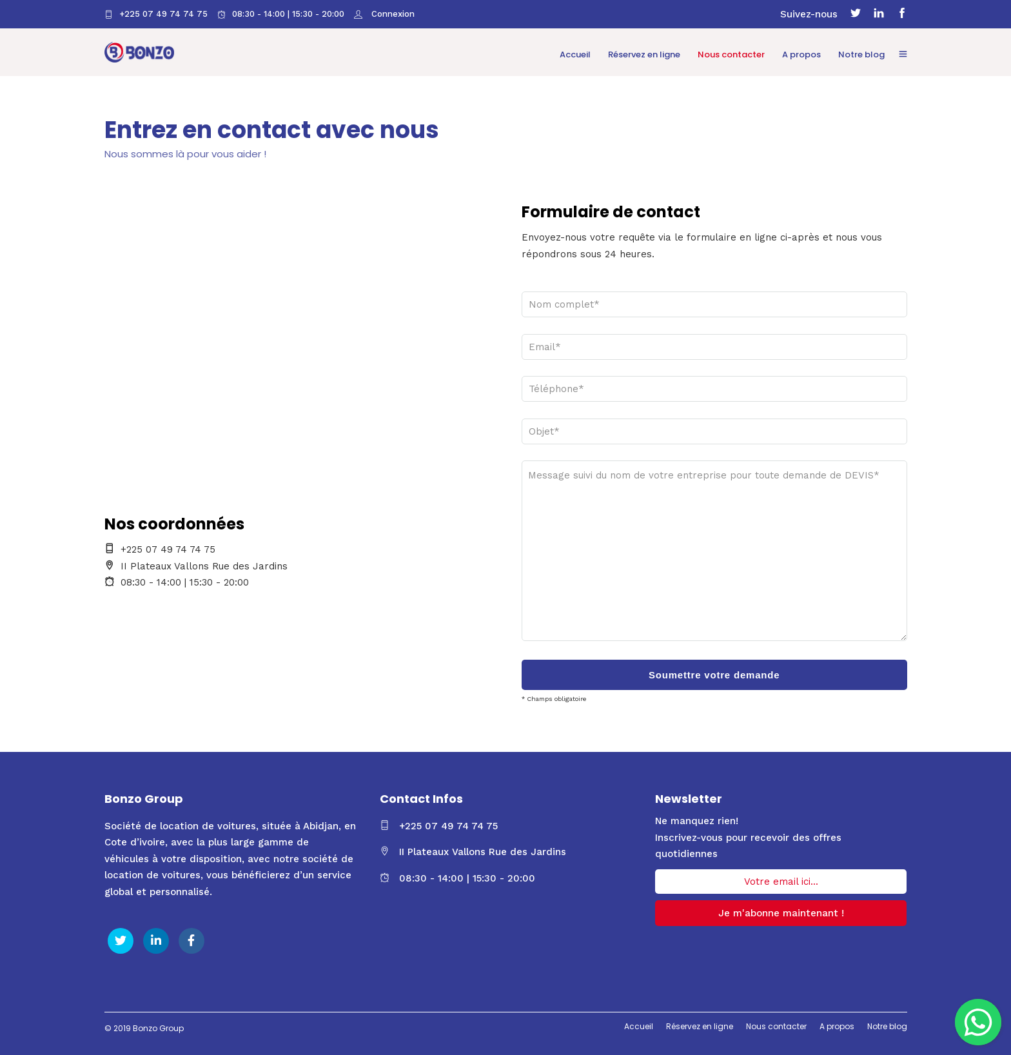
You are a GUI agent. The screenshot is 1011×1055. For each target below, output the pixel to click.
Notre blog (861, 54)
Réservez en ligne (644, 54)
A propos (801, 54)
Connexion (392, 14)
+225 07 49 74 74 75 (156, 14)
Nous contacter (731, 54)
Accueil (575, 54)
